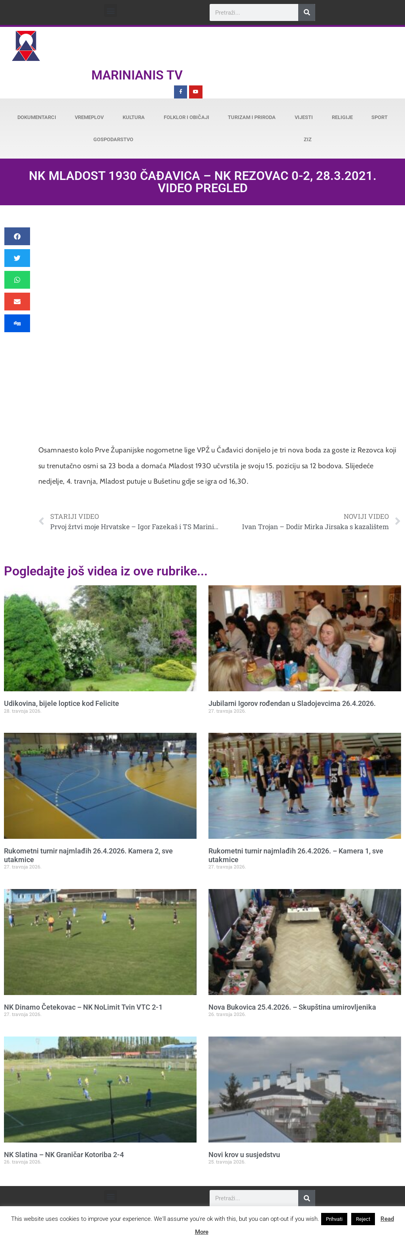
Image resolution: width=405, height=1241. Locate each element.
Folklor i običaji (186, 117)
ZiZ (308, 139)
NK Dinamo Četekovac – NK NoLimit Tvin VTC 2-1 (83, 1007)
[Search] (306, 12)
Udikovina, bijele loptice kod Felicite (61, 703)
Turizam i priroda (252, 117)
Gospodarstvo (113, 139)
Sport (379, 117)
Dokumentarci (36, 117)
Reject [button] (363, 1219)
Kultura (134, 117)
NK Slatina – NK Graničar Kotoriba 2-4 (64, 1154)
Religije (342, 117)
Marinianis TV (137, 75)
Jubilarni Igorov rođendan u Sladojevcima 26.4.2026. (292, 703)
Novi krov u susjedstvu (244, 1154)
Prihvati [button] (334, 1219)
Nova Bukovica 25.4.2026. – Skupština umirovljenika (292, 1007)
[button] (110, 10)
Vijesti (304, 117)
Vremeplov (89, 117)
